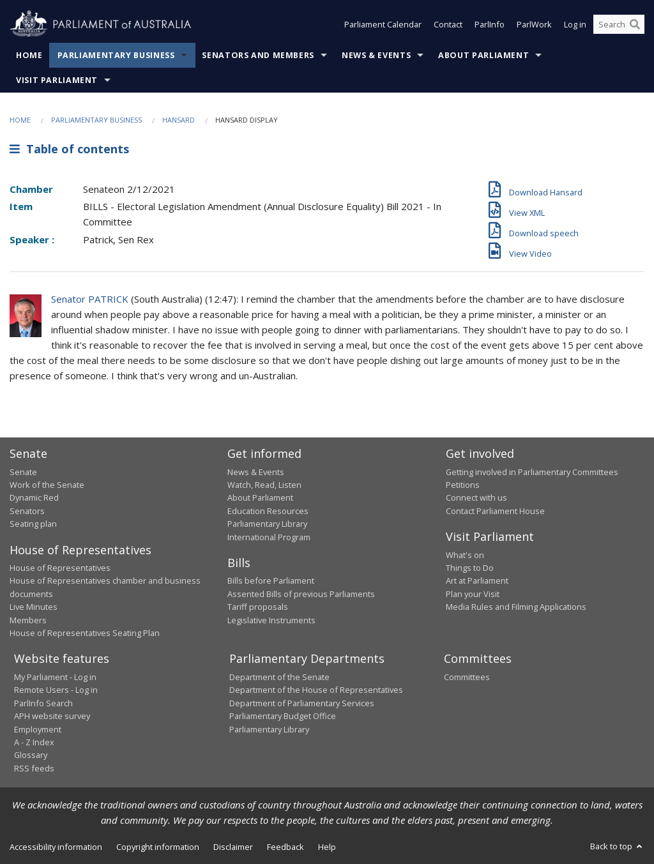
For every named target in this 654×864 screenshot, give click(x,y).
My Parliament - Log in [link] (55, 677)
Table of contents (69, 148)
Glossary (30, 755)
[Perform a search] (634, 24)
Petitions (463, 484)
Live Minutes (33, 606)
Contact (448, 24)
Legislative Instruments (271, 620)
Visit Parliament (57, 80)
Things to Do (470, 567)
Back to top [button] (617, 846)
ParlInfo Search (43, 703)
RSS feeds (34, 768)
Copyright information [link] (157, 847)
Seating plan (33, 523)
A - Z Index (34, 742)
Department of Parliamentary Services (301, 703)
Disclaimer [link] (233, 847)
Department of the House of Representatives (316, 689)
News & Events (376, 55)
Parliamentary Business (116, 55)
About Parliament (483, 55)
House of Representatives (60, 567)
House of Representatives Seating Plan (85, 633)
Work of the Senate (47, 484)
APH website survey (52, 716)
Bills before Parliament (270, 580)
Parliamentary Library (267, 523)
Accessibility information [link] (56, 847)
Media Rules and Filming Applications (516, 606)
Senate (23, 472)
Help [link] (327, 847)
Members (28, 620)
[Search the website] (618, 24)
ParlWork (534, 24)
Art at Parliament (477, 580)
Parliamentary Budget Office (282, 716)
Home (29, 55)
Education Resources (267, 511)
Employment (37, 729)
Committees (467, 677)
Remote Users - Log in (56, 689)
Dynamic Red (34, 497)
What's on (465, 555)
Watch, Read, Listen (264, 484)
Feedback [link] (285, 847)
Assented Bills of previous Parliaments (301, 594)
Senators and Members (258, 55)
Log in (575, 24)
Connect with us (476, 497)
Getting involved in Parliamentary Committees (532, 472)
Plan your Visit (472, 594)
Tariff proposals (257, 606)
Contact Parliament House (495, 511)
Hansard (178, 120)
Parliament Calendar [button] (383, 24)
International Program (268, 537)
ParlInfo (490, 24)
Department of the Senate (279, 677)
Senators (27, 511)
